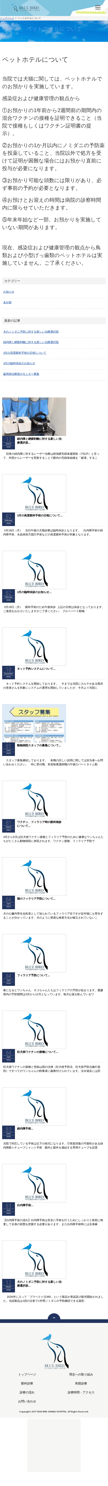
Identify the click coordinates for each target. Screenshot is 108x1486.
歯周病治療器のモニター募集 (21, 374)
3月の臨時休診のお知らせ (19, 363)
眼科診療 (27, 1383)
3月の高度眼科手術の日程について (24, 352)
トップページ (7, 18)
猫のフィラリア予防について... (36, 898)
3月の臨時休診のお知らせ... (34, 592)
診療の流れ (27, 1392)
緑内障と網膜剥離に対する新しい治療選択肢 (31, 342)
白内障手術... (25, 1205)
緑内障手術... (25, 1128)
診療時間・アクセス (81, 1392)
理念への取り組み (81, 1374)
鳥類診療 (81, 1383)
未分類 (7, 302)
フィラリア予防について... (33, 975)
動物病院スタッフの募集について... (39, 745)
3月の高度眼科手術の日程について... (40, 515)
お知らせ (8, 291)
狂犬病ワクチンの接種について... (37, 1051)
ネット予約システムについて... (36, 668)
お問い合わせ (27, 1401)
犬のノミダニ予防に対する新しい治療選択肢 (31, 331)
